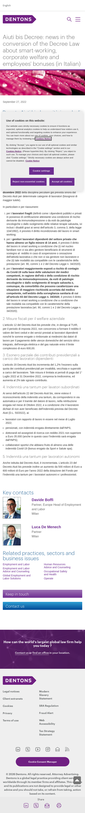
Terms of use (11, 720)
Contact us (15, 605)
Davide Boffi (42, 500)
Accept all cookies (62, 181)
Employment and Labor (16, 564)
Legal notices (11, 691)
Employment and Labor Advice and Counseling (16, 570)
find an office (40, 652)
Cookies (8, 705)
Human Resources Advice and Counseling (57, 566)
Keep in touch (17, 593)
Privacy (7, 713)
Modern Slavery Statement (45, 694)
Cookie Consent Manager (42, 761)
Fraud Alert (46, 712)
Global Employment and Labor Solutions (16, 577)
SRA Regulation (49, 705)
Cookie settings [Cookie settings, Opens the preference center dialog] (41, 171)
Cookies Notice (43, 139)
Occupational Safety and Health (55, 573)
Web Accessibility (47, 721)
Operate (48, 578)
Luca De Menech (46, 527)
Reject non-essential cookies (29, 181)
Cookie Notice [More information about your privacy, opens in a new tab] (32, 161)
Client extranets (13, 698)
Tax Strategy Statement (47, 732)
